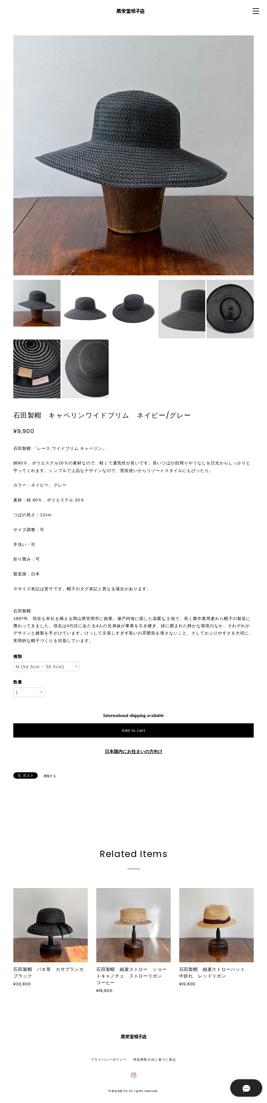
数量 (17, 682)
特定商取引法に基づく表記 (154, 1059)
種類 (17, 656)
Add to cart (133, 730)
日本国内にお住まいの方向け (133, 751)
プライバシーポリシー (109, 1059)
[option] (133, 155)
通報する (49, 776)
